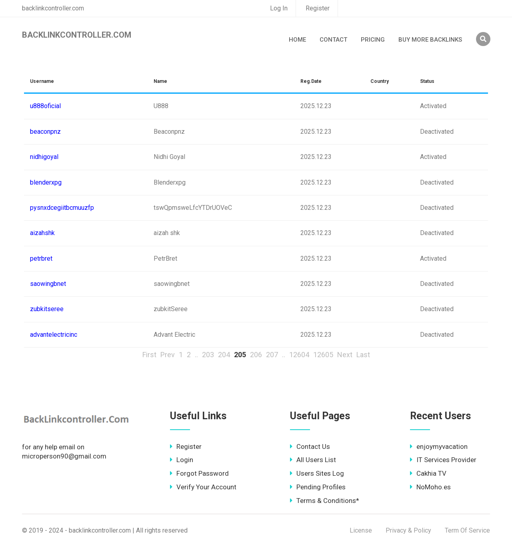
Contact (333, 39)
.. (196, 354)
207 (272, 354)
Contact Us (310, 446)
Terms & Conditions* (324, 501)
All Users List (313, 460)
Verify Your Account (203, 487)
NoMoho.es (430, 487)
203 (208, 354)
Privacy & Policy (408, 530)
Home (297, 39)
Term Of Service (467, 530)
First (149, 354)
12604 (299, 354)
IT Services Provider (443, 460)
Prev (167, 354)
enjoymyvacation (439, 446)
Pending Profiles (318, 487)
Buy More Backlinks (430, 39)
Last (363, 354)
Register (318, 8)
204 (224, 354)
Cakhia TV (428, 473)
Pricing (373, 39)
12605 (323, 354)
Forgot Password (199, 473)
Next (344, 354)
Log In (279, 8)
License (361, 530)
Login (181, 460)
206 (256, 354)
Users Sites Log (317, 473)
